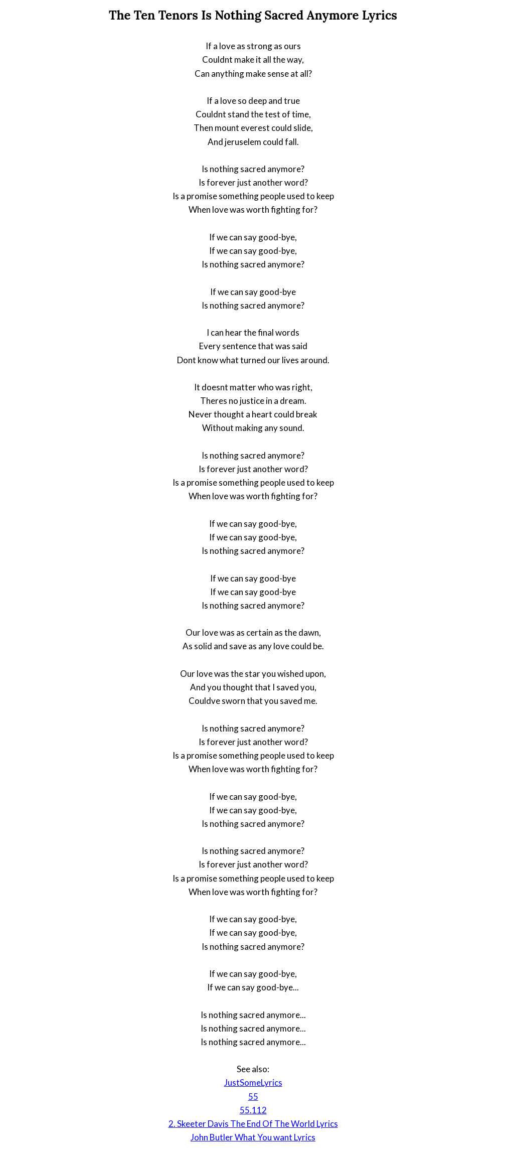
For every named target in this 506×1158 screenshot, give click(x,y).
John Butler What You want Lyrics (253, 1137)
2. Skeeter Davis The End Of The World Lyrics (253, 1123)
